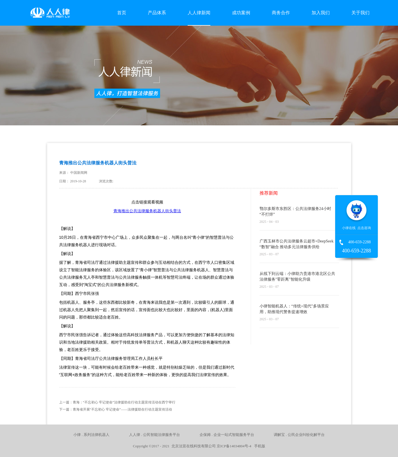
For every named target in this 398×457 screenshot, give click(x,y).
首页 (121, 12)
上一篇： (117, 402)
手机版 (258, 446)
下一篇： (115, 409)
